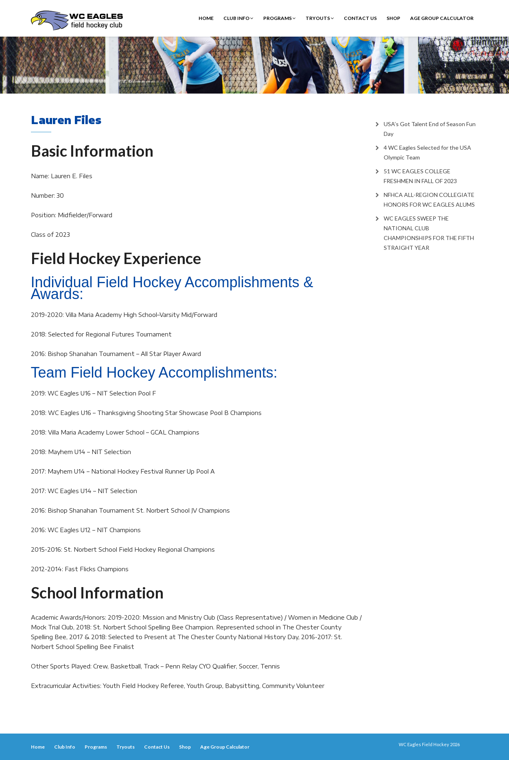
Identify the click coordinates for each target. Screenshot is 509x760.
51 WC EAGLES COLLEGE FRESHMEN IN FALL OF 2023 (420, 176)
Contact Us (360, 18)
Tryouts (320, 18)
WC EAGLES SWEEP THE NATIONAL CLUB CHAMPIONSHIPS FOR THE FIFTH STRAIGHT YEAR (429, 233)
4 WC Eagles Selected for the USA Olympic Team (427, 152)
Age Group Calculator (442, 18)
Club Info (238, 18)
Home (206, 18)
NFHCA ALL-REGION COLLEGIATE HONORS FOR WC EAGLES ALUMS (429, 199)
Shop (393, 18)
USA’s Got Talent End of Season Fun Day (430, 128)
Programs (279, 18)
